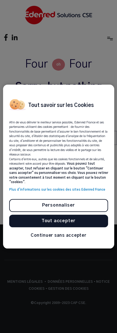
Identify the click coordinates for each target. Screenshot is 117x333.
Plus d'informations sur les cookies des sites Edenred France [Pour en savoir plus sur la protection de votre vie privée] (57, 189)
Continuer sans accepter (58, 236)
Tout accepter (58, 221)
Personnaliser (58, 205)
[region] (58, 166)
